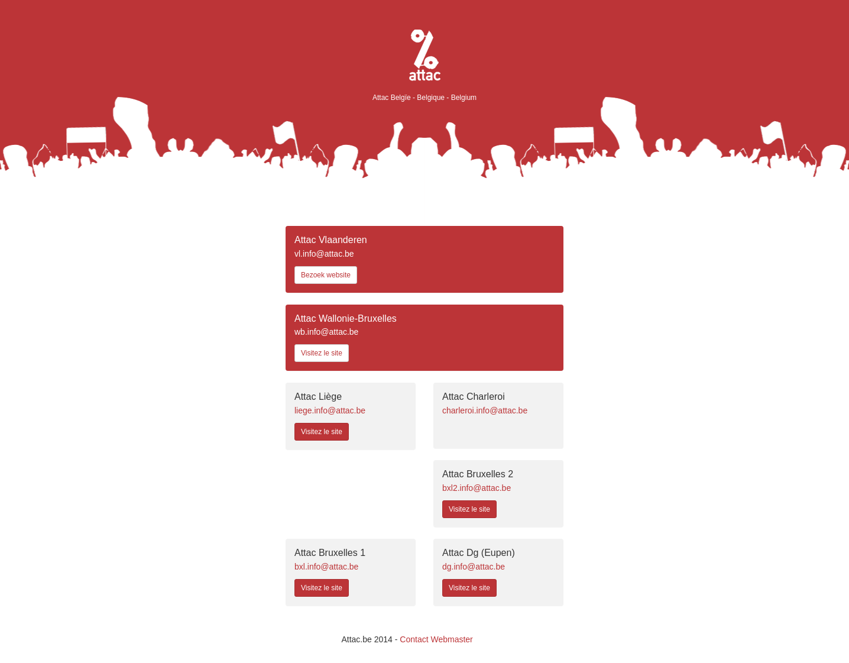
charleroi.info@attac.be (484, 410)
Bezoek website (326, 275)
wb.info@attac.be (326, 332)
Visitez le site (321, 353)
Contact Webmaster (436, 639)
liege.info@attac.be (329, 410)
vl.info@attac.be (324, 253)
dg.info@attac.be (473, 566)
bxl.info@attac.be (326, 566)
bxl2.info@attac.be (476, 488)
